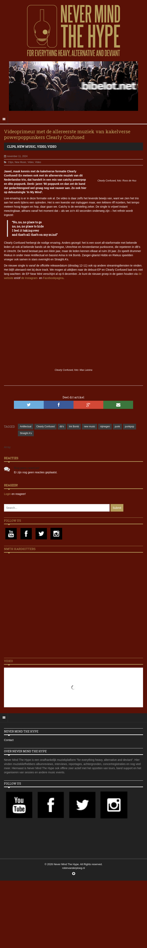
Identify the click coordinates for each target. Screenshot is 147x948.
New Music (26, 147)
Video (41, 147)
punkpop (129, 426)
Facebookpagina (53, 278)
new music (89, 426)
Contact (9, 740)
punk (117, 426)
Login (8, 494)
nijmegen (105, 426)
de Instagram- (29, 278)
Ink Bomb (74, 426)
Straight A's (26, 433)
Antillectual (25, 426)
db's (62, 426)
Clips (11, 147)
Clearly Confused (45, 426)
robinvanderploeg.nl (73, 868)
